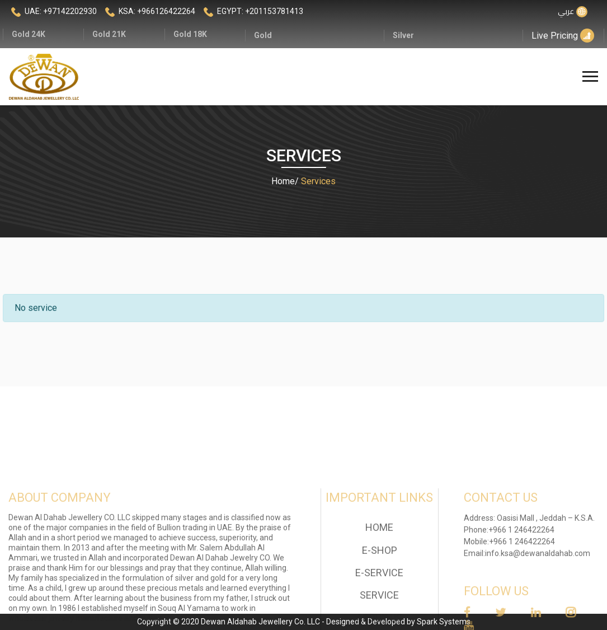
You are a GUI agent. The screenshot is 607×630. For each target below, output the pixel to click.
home (379, 557)
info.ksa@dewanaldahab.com (537, 582)
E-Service (379, 602)
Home (283, 181)
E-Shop (379, 579)
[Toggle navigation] (591, 76)
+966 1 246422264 (521, 558)
